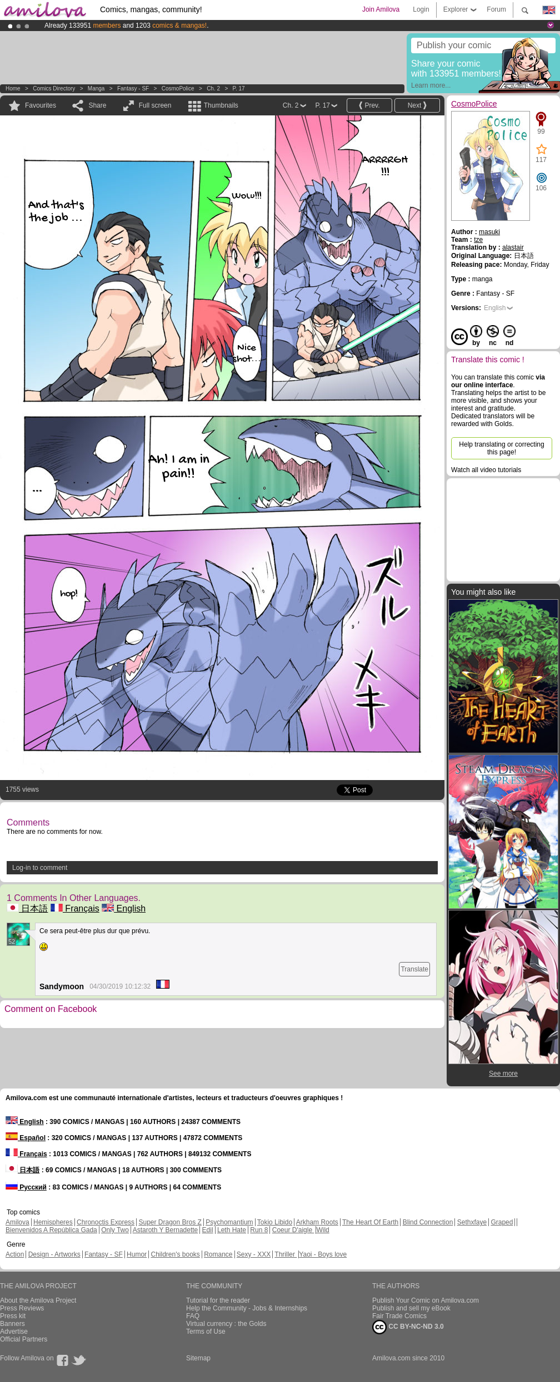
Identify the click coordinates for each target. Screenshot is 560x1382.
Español (26, 1138)
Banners (12, 1324)
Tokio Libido (274, 1222)
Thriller (285, 1254)
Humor (137, 1254)
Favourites (40, 105)
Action (15, 1254)
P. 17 (239, 88)
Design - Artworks (54, 1254)
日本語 (27, 908)
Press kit (13, 1316)
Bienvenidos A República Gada (51, 1230)
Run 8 (259, 1230)
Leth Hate (231, 1230)
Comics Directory (54, 88)
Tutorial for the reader (218, 1300)
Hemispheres (53, 1222)
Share (97, 105)
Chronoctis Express (105, 1222)
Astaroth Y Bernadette (165, 1230)
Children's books (175, 1254)
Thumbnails (221, 105)
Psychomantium (229, 1222)
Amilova (17, 1222)
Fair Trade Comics (399, 1316)
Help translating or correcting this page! (501, 448)
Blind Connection (428, 1222)
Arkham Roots (317, 1222)
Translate (414, 969)
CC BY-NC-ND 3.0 (408, 1327)
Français (75, 908)
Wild (322, 1230)
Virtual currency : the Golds (226, 1324)
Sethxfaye (472, 1222)
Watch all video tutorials (486, 470)
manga (96, 88)
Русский (26, 1187)
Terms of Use (206, 1331)
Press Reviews (22, 1308)
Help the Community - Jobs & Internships (246, 1308)
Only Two (115, 1230)
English (124, 908)
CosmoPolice (178, 88)
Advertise (14, 1331)
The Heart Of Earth (370, 1222)
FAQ (192, 1316)
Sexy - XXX (254, 1254)
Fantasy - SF (133, 88)
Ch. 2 (213, 88)
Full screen (155, 105)
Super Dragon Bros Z (169, 1222)
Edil (207, 1230)
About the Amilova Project (38, 1300)
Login (421, 9)
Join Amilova (380, 9)
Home (13, 88)
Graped (502, 1222)
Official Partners (23, 1339)
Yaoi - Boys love (323, 1254)
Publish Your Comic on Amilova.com (425, 1300)
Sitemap (198, 1358)
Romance (218, 1254)
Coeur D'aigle (293, 1230)
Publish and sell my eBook (411, 1308)
